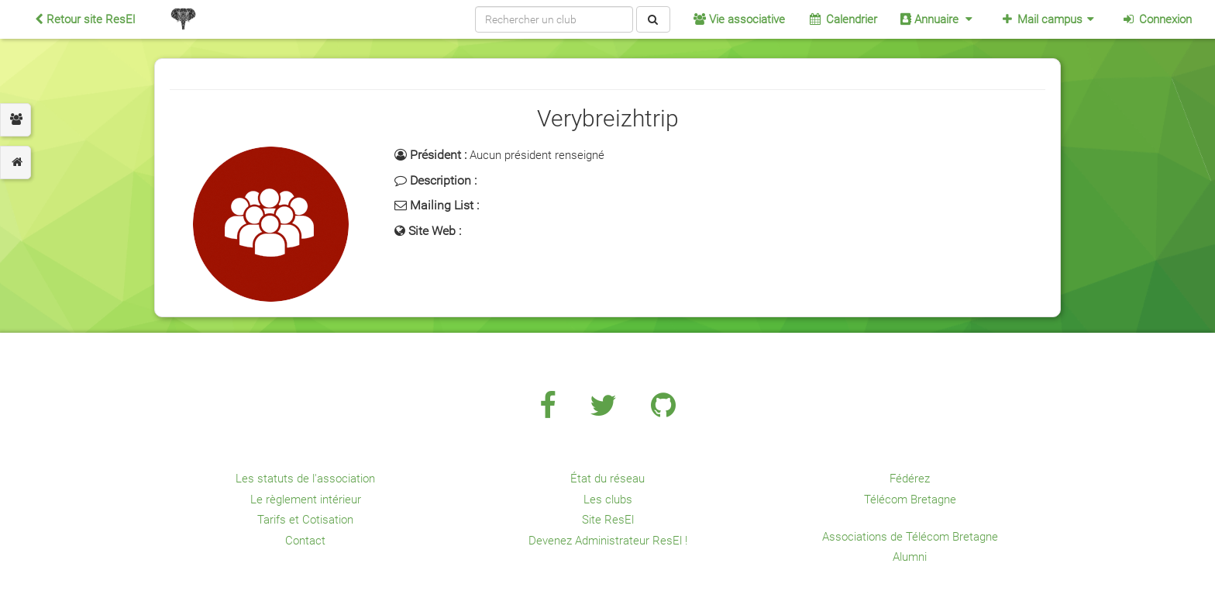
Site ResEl (608, 520)
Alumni (910, 557)
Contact (305, 541)
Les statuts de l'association (305, 479)
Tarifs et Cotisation (305, 520)
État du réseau (607, 479)
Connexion (1156, 19)
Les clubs (607, 499)
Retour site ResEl (85, 19)
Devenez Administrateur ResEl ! (607, 541)
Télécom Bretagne (910, 499)
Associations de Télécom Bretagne (910, 537)
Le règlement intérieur (305, 499)
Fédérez (910, 479)
